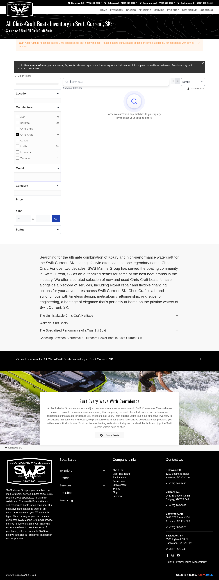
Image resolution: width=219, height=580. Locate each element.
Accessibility (200, 562)
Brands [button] (131, 10)
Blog (115, 492)
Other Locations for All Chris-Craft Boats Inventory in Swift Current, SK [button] (64, 359)
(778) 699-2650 (93, 3)
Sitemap (117, 496)
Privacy (178, 562)
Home (103, 10)
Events (116, 488)
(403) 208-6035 (127, 3)
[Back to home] (19, 9)
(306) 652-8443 (204, 3)
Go (55, 218)
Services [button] (65, 485)
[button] (199, 43)
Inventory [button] (116, 10)
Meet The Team (121, 473)
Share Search (195, 88)
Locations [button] (206, 10)
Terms (188, 562)
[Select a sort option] (193, 82)
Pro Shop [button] (173, 10)
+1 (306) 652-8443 (176, 549)
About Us (118, 470)
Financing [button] (145, 10)
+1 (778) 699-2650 (176, 483)
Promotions (119, 481)
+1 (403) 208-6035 (176, 505)
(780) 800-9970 (165, 3)
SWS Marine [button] (189, 10)
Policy (169, 562)
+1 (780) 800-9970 (176, 527)
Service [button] (159, 10)
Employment (119, 485)
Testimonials (119, 477)
